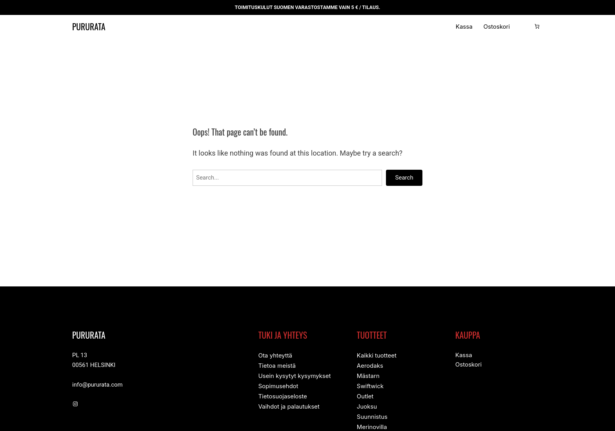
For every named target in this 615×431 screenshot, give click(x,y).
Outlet (365, 394)
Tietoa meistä (276, 365)
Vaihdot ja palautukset (288, 404)
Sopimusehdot (278, 385)
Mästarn (368, 375)
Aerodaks (370, 365)
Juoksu (367, 404)
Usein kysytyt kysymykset (294, 375)
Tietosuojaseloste (282, 394)
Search (404, 178)
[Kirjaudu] (524, 26)
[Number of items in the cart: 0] (537, 26)
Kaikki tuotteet (377, 355)
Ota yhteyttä (275, 355)
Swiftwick (370, 385)
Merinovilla (372, 424)
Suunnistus (372, 414)
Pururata (94, 26)
